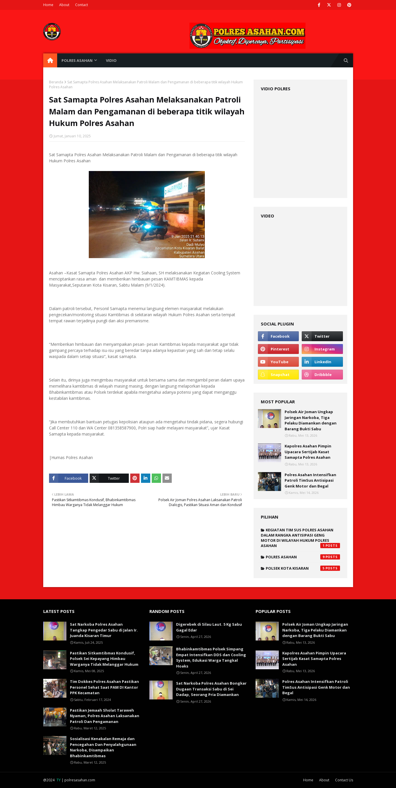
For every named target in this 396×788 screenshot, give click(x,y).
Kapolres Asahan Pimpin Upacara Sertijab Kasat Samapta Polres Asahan (308, 451)
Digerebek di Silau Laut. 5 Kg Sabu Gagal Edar (209, 627)
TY (59, 780)
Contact (81, 4)
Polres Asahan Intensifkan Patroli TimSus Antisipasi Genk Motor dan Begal (310, 480)
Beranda (56, 82)
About (64, 4)
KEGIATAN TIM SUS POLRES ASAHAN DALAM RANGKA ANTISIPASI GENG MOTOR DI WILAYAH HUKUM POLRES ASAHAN (300, 537)
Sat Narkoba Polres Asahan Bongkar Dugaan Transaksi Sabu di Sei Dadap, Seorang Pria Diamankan (211, 689)
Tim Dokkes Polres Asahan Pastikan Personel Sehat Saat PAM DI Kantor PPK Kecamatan (104, 687)
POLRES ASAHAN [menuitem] (77, 60)
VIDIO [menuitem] (111, 60)
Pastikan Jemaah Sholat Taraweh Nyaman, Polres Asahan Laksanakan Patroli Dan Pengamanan (104, 716)
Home (48, 4)
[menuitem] (50, 60)
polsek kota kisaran (303, 568)
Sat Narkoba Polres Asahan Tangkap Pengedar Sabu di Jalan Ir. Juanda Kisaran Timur (104, 630)
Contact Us (344, 780)
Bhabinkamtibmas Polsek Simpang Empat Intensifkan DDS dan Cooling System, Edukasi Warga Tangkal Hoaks (211, 657)
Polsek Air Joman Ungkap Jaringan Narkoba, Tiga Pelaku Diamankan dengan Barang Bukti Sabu (311, 420)
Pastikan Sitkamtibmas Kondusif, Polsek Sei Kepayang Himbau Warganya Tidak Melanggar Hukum (104, 658)
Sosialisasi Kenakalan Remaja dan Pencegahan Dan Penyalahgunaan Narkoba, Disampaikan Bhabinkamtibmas (103, 747)
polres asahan (303, 556)
